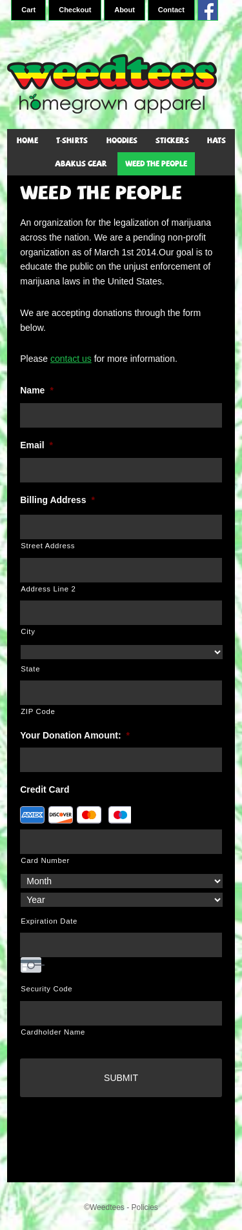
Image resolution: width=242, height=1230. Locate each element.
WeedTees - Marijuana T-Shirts (121, 84)
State (30, 669)
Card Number (45, 860)
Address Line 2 (48, 589)
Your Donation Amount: (75, 735)
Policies (144, 1207)
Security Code (46, 989)
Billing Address (57, 500)
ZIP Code (38, 711)
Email (36, 445)
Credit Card (44, 789)
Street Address (48, 546)
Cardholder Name (53, 1032)
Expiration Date (49, 921)
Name (37, 390)
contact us (71, 358)
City (28, 631)
